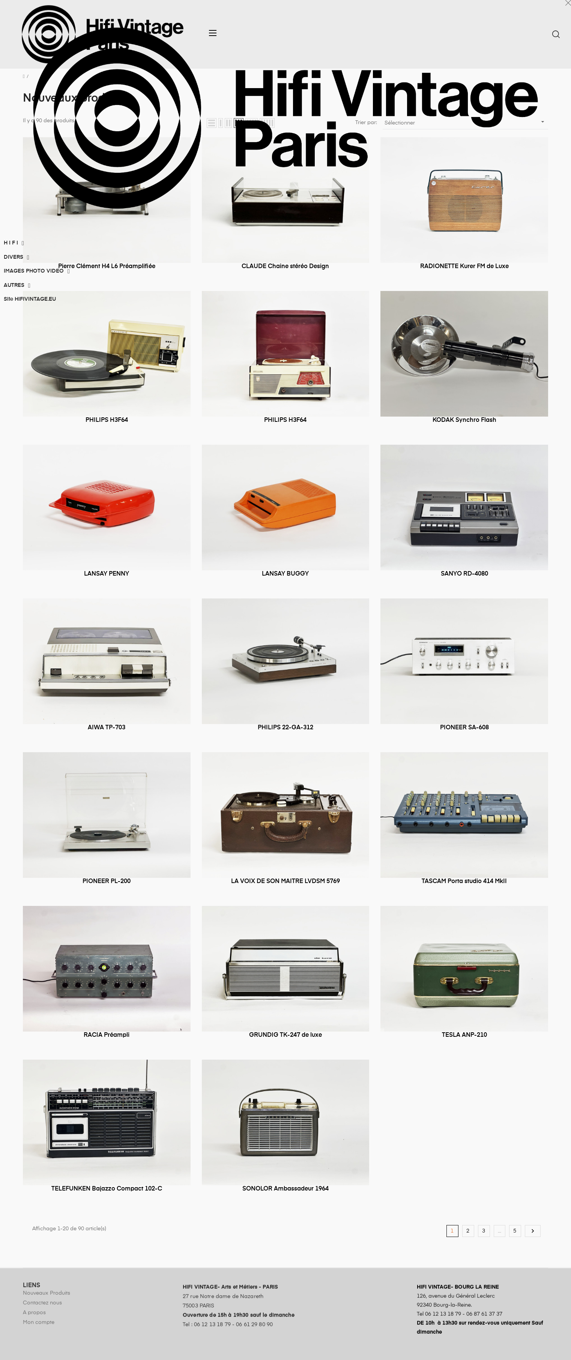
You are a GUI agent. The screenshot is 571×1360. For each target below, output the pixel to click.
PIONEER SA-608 (464, 728)
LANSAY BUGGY (285, 574)
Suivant (532, 1231)
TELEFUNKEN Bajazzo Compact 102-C (106, 1189)
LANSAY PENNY (106, 574)
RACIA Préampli (106, 1035)
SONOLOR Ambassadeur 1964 (285, 1189)
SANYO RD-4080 (464, 574)
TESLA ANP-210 (464, 1035)
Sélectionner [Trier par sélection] (465, 122)
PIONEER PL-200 (107, 882)
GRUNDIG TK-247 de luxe (285, 1035)
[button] (215, 33)
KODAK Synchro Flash (464, 420)
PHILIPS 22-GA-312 (285, 728)
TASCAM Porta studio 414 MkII (464, 882)
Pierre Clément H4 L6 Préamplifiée (106, 267)
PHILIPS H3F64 (107, 420)
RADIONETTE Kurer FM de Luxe (464, 267)
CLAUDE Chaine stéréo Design (285, 267)
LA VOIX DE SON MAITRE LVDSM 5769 (285, 882)
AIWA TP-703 (106, 728)
